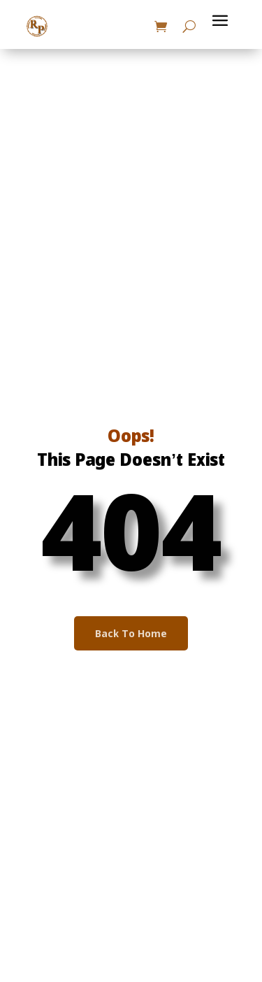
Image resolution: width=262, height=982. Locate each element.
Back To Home (131, 634)
